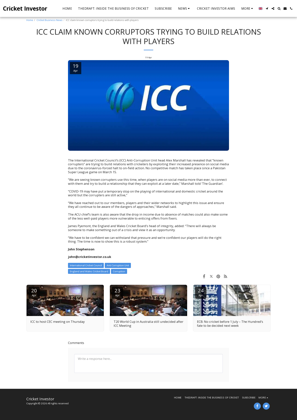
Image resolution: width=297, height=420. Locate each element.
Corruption (119, 271)
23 (117, 292)
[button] (184, 8)
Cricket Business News (50, 20)
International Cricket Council (86, 265)
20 (34, 292)
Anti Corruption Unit (118, 265)
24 (200, 292)
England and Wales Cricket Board (89, 271)
